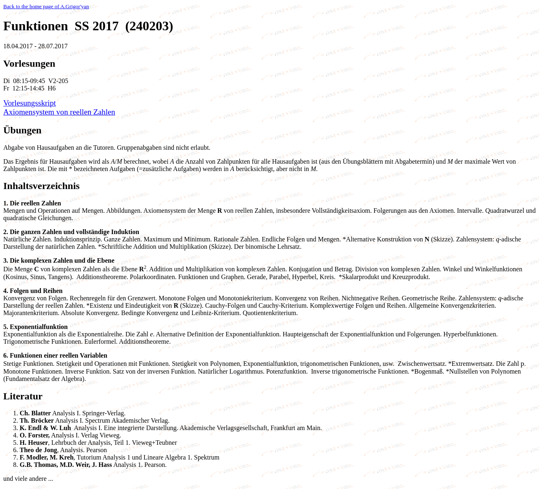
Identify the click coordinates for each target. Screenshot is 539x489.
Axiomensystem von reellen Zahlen (59, 112)
